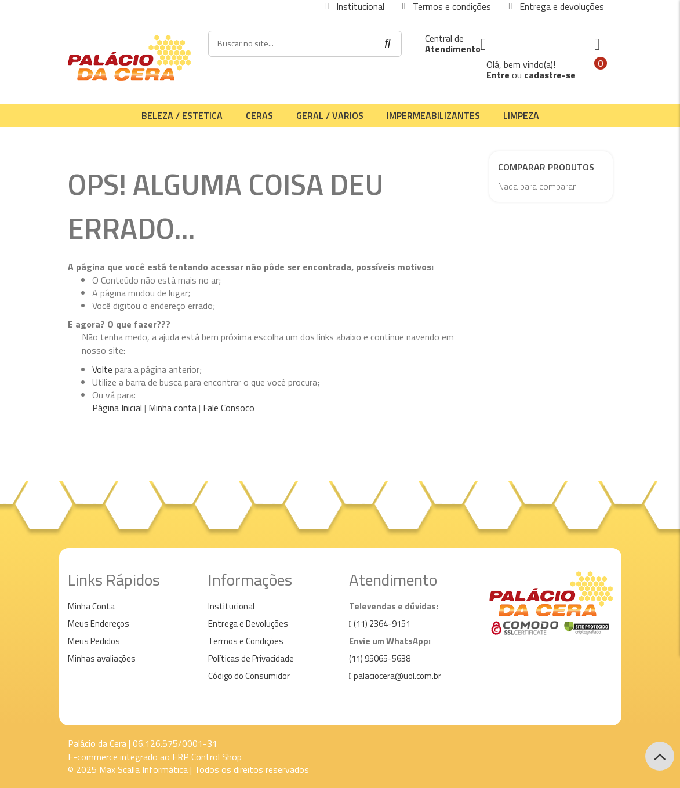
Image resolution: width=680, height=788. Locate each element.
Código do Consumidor (249, 675)
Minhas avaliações (102, 658)
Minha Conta (91, 606)
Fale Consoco (228, 408)
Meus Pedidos (94, 641)
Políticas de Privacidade (251, 658)
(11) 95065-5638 (379, 658)
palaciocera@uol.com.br (395, 675)
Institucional (231, 606)
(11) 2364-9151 (379, 623)
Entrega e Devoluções (248, 623)
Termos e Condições (245, 641)
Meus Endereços (98, 623)
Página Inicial (117, 408)
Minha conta (172, 408)
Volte (102, 369)
